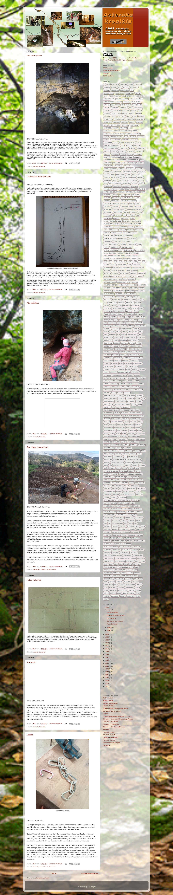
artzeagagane (115, 139)
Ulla (136, 567)
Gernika (135, 282)
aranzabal (108, 122)
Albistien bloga (108, 68)
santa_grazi (132, 515)
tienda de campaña (119, 541)
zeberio (131, 590)
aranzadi (116, 122)
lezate (46, 867)
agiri (111, 96)
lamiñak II (114, 384)
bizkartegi (127, 183)
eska (105, 230)
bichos (141, 180)
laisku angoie (127, 381)
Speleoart (106, 73)
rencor (106, 503)
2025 (107, 634)
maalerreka (125, 407)
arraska (137, 134)
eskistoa (130, 230)
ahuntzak (117, 96)
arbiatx (132, 122)
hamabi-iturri (109, 294)
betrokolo (133, 180)
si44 (109, 523)
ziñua (119, 593)
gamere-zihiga (125, 267)
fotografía (108, 259)
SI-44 (105, 523)
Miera (124, 433)
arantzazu (140, 119)
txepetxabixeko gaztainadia (125, 558)
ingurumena (108, 311)
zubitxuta (130, 596)
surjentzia (108, 535)
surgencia (135, 532)
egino (133, 215)
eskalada (122, 230)
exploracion (140, 250)
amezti (139, 105)
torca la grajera (125, 546)
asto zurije (108, 142)
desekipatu (108, 209)
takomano (131, 535)
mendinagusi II (119, 427)
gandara (107, 270)
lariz (122, 387)
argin (106, 125)
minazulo (131, 433)
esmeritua (139, 230)
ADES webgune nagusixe (111, 70)
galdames (107, 267)
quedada (116, 494)
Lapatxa (106, 387)
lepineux (121, 398)
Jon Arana (141, 337)
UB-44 (126, 564)
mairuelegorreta (126, 410)
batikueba (141, 171)
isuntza (131, 326)
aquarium (107, 116)
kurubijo (123, 378)
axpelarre (108, 163)
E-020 (140, 212)
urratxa (137, 573)
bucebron (134, 186)
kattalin (107, 363)
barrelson (119, 166)
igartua (113, 305)
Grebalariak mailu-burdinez (39, 177)
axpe (142, 160)
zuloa (138, 596)
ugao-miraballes (110, 567)
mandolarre (116, 419)
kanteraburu (109, 349)
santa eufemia (121, 515)
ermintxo (123, 227)
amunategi (123, 107)
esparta (107, 232)
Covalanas (115, 201)
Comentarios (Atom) (43, 878)
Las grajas (108, 389)
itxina (135, 331)
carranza (116, 198)
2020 (107, 649)
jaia (118, 334)
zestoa (106, 593)
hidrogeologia (109, 296)
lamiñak (107, 384)
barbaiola (139, 163)
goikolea (133, 288)
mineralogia (140, 433)
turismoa (107, 552)
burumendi (141, 189)
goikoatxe (107, 288)
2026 (107, 607)
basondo (126, 171)
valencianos (108, 584)
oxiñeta (131, 471)
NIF (124, 448)
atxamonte (141, 148)
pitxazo (126, 485)
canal (128, 195)
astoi (116, 142)
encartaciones (109, 221)
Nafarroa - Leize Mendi (110, 737)
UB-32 (121, 564)
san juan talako (110, 512)
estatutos (132, 238)
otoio (137, 468)
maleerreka (108, 413)
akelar (131, 99)
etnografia (108, 241)
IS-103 (111, 320)
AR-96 (114, 116)
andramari (117, 110)
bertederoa (123, 180)
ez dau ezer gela (110, 253)
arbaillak (124, 122)
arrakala (128, 134)
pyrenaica (107, 494)
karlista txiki (134, 355)
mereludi (132, 430)
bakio (124, 163)
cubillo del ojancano (112, 203)
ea (113, 215)
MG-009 (139, 430)
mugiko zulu (140, 439)
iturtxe (136, 328)
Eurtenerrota (126, 247)
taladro (140, 535)
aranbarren (108, 119)
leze (111, 404)
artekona (140, 137)
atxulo (130, 154)
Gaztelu (128, 276)
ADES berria (120, 93)
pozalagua (123, 488)
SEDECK (139, 520)
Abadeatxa (115, 84)
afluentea (130, 93)
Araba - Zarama (108, 698)
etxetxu (123, 244)
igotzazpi (126, 305)
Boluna (141, 183)
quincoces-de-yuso (127, 494)
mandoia (107, 419)
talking (113, 538)
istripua (124, 326)
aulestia (137, 157)
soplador (140, 529)
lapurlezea (115, 387)
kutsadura (132, 378)
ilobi (128, 308)
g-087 (115, 262)
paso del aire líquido (111, 480)
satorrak (107, 520)
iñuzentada (122, 314)
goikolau (125, 288)
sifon (131, 523)
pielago (111, 485)
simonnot (107, 526)
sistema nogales (133, 526)
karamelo (107, 355)
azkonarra (117, 163)
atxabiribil (124, 148)
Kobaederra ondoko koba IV (114, 369)
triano (141, 549)
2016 (107, 660)
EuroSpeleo (115, 247)
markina (107, 421)
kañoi (133, 349)
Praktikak (132, 488)
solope (132, 529)
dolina (126, 212)
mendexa (138, 424)
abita (119, 87)
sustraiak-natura (119, 535)
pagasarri (107, 474)
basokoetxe (117, 171)
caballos (137, 192)
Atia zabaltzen (33, 303)
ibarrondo (130, 302)
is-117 (121, 320)
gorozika (116, 291)
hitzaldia (107, 299)
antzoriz (125, 113)
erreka (131, 227)
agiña (106, 96)
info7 (141, 308)
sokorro (107, 529)
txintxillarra (109, 561)
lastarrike (117, 389)
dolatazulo (118, 212)
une (116, 570)
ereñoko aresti (126, 224)
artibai (106, 139)
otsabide (123, 471)
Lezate (30, 735)
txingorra (141, 558)
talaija (106, 538)
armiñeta (107, 134)
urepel (123, 573)
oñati (106, 465)
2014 (107, 666)
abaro (131, 84)
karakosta (139, 352)
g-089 (120, 262)
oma (125, 456)
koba (121, 363)
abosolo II (115, 90)
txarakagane (138, 555)
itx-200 (118, 331)
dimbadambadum (137, 209)
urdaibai (116, 573)
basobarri (107, 171)
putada (119, 491)
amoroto (36, 166)
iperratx (130, 314)
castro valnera (127, 198)
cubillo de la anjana (128, 201)
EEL (128, 215)
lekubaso (139, 395)
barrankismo (109, 166)
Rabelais (139, 494)
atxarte (114, 151)
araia (128, 116)
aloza (138, 102)
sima (135, 523)
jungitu (117, 343)
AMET (134, 105)
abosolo (107, 90)
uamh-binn (130, 561)
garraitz (133, 273)
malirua (117, 413)
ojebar (111, 453)
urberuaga (108, 573)
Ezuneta (128, 253)
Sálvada (107, 509)
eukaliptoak (131, 244)
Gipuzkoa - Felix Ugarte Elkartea (114, 727)
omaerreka (108, 459)
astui (121, 142)
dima (128, 209)
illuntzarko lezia (118, 308)
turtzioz (115, 552)
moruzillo (123, 439)
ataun (139, 142)
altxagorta (115, 105)
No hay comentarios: (56, 163)
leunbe (138, 398)
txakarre (133, 552)
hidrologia (120, 296)
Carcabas (107, 198)
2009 (107, 680)
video (106, 587)
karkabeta (124, 355)
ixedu (141, 331)
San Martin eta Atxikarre (37, 447)
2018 (107, 654)
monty (115, 439)
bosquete (126, 186)
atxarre (107, 151)
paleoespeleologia (135, 474)
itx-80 (130, 331)
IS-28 (135, 320)
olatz (139, 453)
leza (143, 398)
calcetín (107, 195)
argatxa (139, 122)
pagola (115, 474)
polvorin (107, 488)
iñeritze (129, 311)
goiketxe (141, 285)
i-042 (138, 299)
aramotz (141, 116)
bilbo (106, 183)
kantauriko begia (135, 346)
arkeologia (36, 569)
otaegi (124, 468)
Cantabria (136, 195)
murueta (107, 445)
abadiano (123, 84)
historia (129, 296)
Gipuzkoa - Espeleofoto (111, 724)
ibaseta (138, 302)
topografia (108, 544)
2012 (107, 672)
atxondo (107, 154)
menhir (137, 427)
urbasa (134, 570)
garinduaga (124, 273)
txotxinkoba (120, 561)
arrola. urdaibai (116, 137)
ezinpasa (121, 253)
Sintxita (122, 526)
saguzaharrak (120, 506)
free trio (126, 259)
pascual (129, 477)
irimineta (138, 314)
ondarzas (138, 462)
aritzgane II (135, 125)
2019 (107, 651)
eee (124, 215)
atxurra (107, 157)
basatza (121, 169)
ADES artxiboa (109, 93)
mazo (106, 424)
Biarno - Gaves (108, 700)
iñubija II (107, 314)
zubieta (123, 596)
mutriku (126, 445)
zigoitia (113, 593)
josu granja (108, 343)
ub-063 (143, 561)
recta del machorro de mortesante (117, 500)
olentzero (108, 456)
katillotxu (134, 360)
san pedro (130, 512)
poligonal (134, 485)
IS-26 (126, 320)
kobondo (113, 372)
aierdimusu (130, 96)
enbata (132, 218)
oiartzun (136, 451)
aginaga (138, 93)
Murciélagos (134, 442)
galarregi (136, 264)
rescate (114, 503)
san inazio (127, 509)
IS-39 (105, 323)
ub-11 (111, 564)
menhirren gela (110, 430)
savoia (124, 520)
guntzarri (130, 291)
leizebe (120, 392)
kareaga (115, 355)
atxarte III (130, 151)
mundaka (124, 442)
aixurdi (118, 99)
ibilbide (106, 305)
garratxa (141, 273)
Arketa (116, 128)
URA (128, 570)
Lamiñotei (122, 384)
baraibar (131, 163)
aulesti (49, 569)
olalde (133, 453)
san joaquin (136, 509)
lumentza (107, 407)
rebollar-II (122, 497)
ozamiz (137, 471)
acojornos (124, 90)
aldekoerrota (109, 102)
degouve (137, 206)
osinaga (142, 465)
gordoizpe (108, 291)
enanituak (124, 218)
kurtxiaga (107, 378)
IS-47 (109, 323)
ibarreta (121, 302)
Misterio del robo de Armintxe (115, 436)
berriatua (107, 180)
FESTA (123, 256)
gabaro (106, 264)
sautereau (116, 520)
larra (128, 387)
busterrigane (119, 192)
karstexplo (106, 729)
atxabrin (132, 148)
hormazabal (116, 299)
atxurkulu (138, 154)
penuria (140, 480)
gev (113, 285)
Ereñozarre (108, 227)
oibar (143, 451)
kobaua (134, 369)
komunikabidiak (124, 372)
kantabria (124, 346)
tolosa (130, 541)
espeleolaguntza (129, 232)
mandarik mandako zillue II (134, 416)
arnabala (115, 134)
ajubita (125, 99)
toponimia (127, 544)
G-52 (143, 262)
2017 (107, 657)
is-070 (137, 317)
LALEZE (136, 381)
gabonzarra (121, 264)
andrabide (107, 110)
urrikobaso (108, 579)
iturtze (106, 331)
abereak (107, 87)
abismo (113, 87)
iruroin (121, 317)
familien (136, 253)
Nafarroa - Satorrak (109, 740)
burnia (121, 189)
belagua (107, 177)
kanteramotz (120, 349)
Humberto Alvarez (129, 299)
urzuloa (119, 581)
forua (135, 256)
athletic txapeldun (111, 148)
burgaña (107, 189)
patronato (131, 480)
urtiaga (112, 581)
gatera (106, 276)
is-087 (106, 320)
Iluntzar (134, 308)
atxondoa (115, 154)
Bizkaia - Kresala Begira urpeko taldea (116, 708)
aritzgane (125, 125)
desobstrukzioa (119, 209)
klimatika (114, 363)
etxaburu (117, 241)
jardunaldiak (132, 334)
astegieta (134, 139)
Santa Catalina (109, 515)
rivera (120, 503)
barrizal (127, 166)
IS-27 (130, 320)
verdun (139, 584)
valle (116, 584)
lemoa (106, 398)
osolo (118, 468)
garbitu (115, 273)
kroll (125, 375)
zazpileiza (113, 590)
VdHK (121, 584)
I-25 (143, 299)
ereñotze (137, 224)
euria (140, 244)
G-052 (110, 262)
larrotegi (135, 387)
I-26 (105, 302)
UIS (133, 567)
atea (123, 145)
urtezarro (138, 579)
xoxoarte (112, 587)
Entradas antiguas (89, 873)
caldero (115, 195)
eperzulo (127, 221)
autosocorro (121, 160)
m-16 (113, 407)
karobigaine (108, 358)
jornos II (123, 340)
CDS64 (105, 714)
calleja (122, 195)
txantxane (128, 555)
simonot (115, 526)
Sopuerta (107, 532)
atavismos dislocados (112, 145)
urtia (106, 581)
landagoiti (132, 384)
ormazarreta (118, 465)
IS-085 (143, 317)
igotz (120, 305)
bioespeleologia (115, 183)
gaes (129, 264)
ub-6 (130, 564)
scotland (131, 520)
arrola (106, 137)
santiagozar (108, 517)
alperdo (107, 105)
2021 (107, 646)
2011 (107, 675)
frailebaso (118, 259)
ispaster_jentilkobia (111, 326)
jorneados (108, 340)
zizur (138, 593)
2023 (107, 640)
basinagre (139, 169)
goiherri (134, 285)
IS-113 (116, 320)
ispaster (139, 323)
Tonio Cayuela (139, 541)
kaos (138, 349)
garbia (134, 270)
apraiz (138, 113)
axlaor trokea (133, 160)
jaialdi (123, 334)
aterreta (129, 145)
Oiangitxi (128, 451)
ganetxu (115, 270)
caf (143, 192)
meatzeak (112, 424)
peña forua (116, 483)
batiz (105, 174)
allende (126, 102)
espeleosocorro (110, 238)
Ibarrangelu (112, 302)
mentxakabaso (122, 430)
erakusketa (136, 221)
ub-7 (134, 564)
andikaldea (138, 107)
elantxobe (108, 218)
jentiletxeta (108, 337)
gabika (113, 264)
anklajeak (126, 110)
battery (112, 174)
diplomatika (108, 212)
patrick (123, 480)
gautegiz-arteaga (117, 276)
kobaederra (137, 363)
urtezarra (129, 579)
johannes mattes (129, 337)
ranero (106, 497)
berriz (114, 180)
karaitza (115, 352)
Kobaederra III (120, 366)
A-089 (108, 84)
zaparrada (130, 587)
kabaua (132, 343)
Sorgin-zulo (116, 532)
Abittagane (134, 87)
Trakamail (31, 662)
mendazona (129, 424)
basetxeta (130, 169)
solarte (115, 529)
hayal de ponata (130, 294)
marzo (109, 610)
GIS (117, 285)
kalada (138, 343)
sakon (129, 506)
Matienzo (133, 421)
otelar (131, 468)
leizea (113, 392)
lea (132, 389)
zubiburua (115, 596)
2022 (107, 643)
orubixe (135, 465)
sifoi (125, 523)
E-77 (105, 215)
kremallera (117, 375)
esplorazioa (122, 238)
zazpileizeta (122, 590)
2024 (107, 637)
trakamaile (117, 549)
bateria (134, 171)
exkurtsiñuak (128, 250)
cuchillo (124, 203)
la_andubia (141, 378)
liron (140, 404)
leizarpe (107, 392)
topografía (118, 544)
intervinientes (119, 311)
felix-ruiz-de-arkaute (112, 256)
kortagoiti (135, 372)
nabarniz (141, 445)
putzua (138, 491)
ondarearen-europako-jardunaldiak (127, 459)
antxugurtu (116, 113)
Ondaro (107, 462)
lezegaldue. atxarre (122, 404)
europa (106, 247)
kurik (130, 375)
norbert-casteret (111, 451)
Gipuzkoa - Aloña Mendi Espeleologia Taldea (118, 719)
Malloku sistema (135, 413)
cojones (107, 201)
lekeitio (127, 392)
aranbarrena (119, 119)
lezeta (133, 404)
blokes (134, 183)
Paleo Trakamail (34, 580)
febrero (109, 627)
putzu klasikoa (128, 491)
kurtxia (137, 375)
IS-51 (127, 323)
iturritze (107, 328)
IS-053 (132, 317)
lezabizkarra (109, 401)
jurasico (124, 343)
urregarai (108, 576)
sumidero (126, 532)
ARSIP (126, 137)
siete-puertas (117, 523)
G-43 (139, 262)
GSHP (123, 291)
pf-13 (105, 485)
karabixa (107, 352)
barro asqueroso (110, 169)
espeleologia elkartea (124, 235)
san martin (121, 512)
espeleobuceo (116, 232)
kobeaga (142, 369)
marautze (125, 419)
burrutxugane (130, 189)
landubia (140, 384)
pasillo (136, 477)
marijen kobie (135, 419)
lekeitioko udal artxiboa (113, 395)
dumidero (133, 212)
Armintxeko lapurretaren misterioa (117, 131)
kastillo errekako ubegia (133, 358)
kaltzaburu (108, 346)
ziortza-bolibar (128, 593)
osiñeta (112, 468)
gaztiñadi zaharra (111, 279)
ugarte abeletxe (124, 567)
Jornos (116, 340)
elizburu (116, 218)
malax (54, 569)
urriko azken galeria (129, 576)
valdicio (135, 581)
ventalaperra (130, 584)
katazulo (125, 360)
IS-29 (139, 320)
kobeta (106, 372)
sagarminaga (109, 506)
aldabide (139, 99)
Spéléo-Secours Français (111, 743)
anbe (131, 107)
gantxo (122, 270)
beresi (133, 177)
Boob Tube (117, 186)
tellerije (127, 538)
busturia (129, 192)
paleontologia (109, 477)
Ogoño (121, 451)
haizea (142, 291)
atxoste (123, 154)
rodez (126, 503)
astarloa (125, 139)
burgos (114, 189)
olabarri (125, 453)
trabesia (137, 546)
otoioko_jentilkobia (111, 471)
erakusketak (108, 224)
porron (115, 488)
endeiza (119, 221)
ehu (137, 215)
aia (123, 96)
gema (125, 279)
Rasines (114, 497)
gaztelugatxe (138, 276)
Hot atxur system (34, 56)
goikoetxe (116, 288)
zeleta (138, 590)
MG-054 (118, 433)
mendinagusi (108, 427)
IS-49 (118, 323)
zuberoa (107, 596)
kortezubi (107, 375)
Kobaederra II (109, 366)
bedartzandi (120, 174)
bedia (129, 174)
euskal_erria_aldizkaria (113, 250)
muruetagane (116, 445)
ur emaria (122, 570)
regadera (136, 500)
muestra (131, 439)
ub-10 (105, 564)
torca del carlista (111, 546)
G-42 (135, 262)
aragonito (121, 116)
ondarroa (129, 462)
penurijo (107, 483)
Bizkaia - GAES (108, 706)
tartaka (120, 538)
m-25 (118, 407)
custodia (107, 206)
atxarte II (122, 151)
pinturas (119, 485)
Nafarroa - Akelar (108, 732)
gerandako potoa (123, 282)
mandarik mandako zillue (113, 416)
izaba (106, 334)
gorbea (141, 288)
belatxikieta (115, 177)
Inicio (54, 873)
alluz (133, 102)
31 (104, 84)
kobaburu (128, 363)
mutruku (133, 445)
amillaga (107, 107)
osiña (106, 468)
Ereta (116, 227)
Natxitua (118, 448)
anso (140, 110)
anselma (134, 110)
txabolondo (124, 552)
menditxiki (130, 427)
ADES (114, 58)
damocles (124, 206)
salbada (136, 506)
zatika (106, 590)
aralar (134, 116)
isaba (132, 323)
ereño (117, 224)
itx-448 (124, 331)
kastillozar (108, 360)
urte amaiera (119, 579)
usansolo (127, 581)
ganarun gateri (138, 267)
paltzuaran (120, 477)
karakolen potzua (126, 352)
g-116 (130, 262)
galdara (115, 267)
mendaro (120, 424)
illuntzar (107, 308)
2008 (107, 683)
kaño (128, 349)
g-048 (105, 262)
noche (129, 448)
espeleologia (109, 235)
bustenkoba (108, 192)
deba (131, 206)
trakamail (42, 166)
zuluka (106, 599)
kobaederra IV (132, 366)
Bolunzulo (108, 186)
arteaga (133, 137)
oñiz (110, 465)
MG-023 (112, 433)
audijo (123, 157)
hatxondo (118, 294)
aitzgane (107, 99)
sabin (132, 503)
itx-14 (113, 331)
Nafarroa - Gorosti (109, 735)
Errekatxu (139, 227)
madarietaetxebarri (111, 410)
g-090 (125, 262)
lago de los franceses (112, 381)
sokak (143, 526)
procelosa (141, 488)
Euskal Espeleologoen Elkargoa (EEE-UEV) (117, 716)
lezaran (139, 401)
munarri (116, 442)
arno (122, 134)
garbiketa (107, 273)
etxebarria (126, 241)
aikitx (138, 96)
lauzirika (126, 389)
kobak (128, 369)
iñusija (113, 314)
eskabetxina (113, 230)
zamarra (121, 587)
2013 (107, 669)
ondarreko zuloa (117, 462)
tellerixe (136, 538)
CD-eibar (137, 198)
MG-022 (106, 433)
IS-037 (127, 317)
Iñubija (136, 311)
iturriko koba (140, 326)
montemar (107, 439)
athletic (137, 145)
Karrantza (118, 358)
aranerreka (130, 119)
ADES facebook (108, 76)
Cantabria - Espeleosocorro (112, 711)
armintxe (123, 128)
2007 (107, 686)
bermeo (140, 177)
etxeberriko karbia (111, 244)
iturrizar (115, 328)
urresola (116, 576)
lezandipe (131, 401)
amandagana (126, 105)
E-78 (109, 215)
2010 (107, 677)
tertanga (107, 541)
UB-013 (137, 561)
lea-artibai (139, 389)
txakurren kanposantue (113, 555)
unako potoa (108, 570)
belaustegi (126, 177)
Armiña (135, 131)
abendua (138, 84)
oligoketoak (118, 456)
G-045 (139, 259)
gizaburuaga (124, 285)
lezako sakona (120, 401)
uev (139, 564)
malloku (124, 413)
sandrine (139, 512)
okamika (118, 453)
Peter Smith (139, 483)
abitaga (125, 87)
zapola (137, 587)
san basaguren (116, 509)
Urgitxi (130, 573)
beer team (135, 174)
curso (137, 203)
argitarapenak (114, 125)
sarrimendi (139, 517)
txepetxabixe (109, 558)
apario (132, 113)
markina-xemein (117, 421)
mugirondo (108, 442)
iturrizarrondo (126, 328)
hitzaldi (136, 296)
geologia (131, 279)
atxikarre (43, 569)
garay (128, 270)
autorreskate (109, 160)
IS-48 (114, 323)
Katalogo (117, 360)
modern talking (134, 436)
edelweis (118, 215)
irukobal (113, 317)
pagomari (122, 474)
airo (142, 96)
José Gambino (133, 340)
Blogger (93, 887)
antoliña (107, 113)
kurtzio (115, 378)
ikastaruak (135, 305)
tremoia (135, 549)
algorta (119, 102)
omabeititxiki (133, 456)
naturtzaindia (109, 448)
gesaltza (107, 285)
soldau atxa (123, 529)
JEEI (140, 334)
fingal (129, 256)
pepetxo (125, 483)
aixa (113, 99)
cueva (131, 203)
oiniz (105, 453)
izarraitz (112, 334)
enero (109, 630)
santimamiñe (119, 517)
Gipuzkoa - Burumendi (110, 721)
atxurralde (115, 157)
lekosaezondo (129, 395)
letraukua (130, 398)
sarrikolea (129, 517)
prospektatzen (109, 491)
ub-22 (116, 564)
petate (131, 483)
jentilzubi (118, 337)
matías (126, 421)
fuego (134, 259)
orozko (128, 465)
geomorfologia (110, 282)
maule (140, 421)
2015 (107, 663)
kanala (116, 346)
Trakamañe (126, 549)
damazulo (115, 206)
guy (136, 291)
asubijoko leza (129, 142)
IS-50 (123, 323)
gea (120, 279)
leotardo (113, 398)
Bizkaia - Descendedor (110, 703)
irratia (106, 317)
